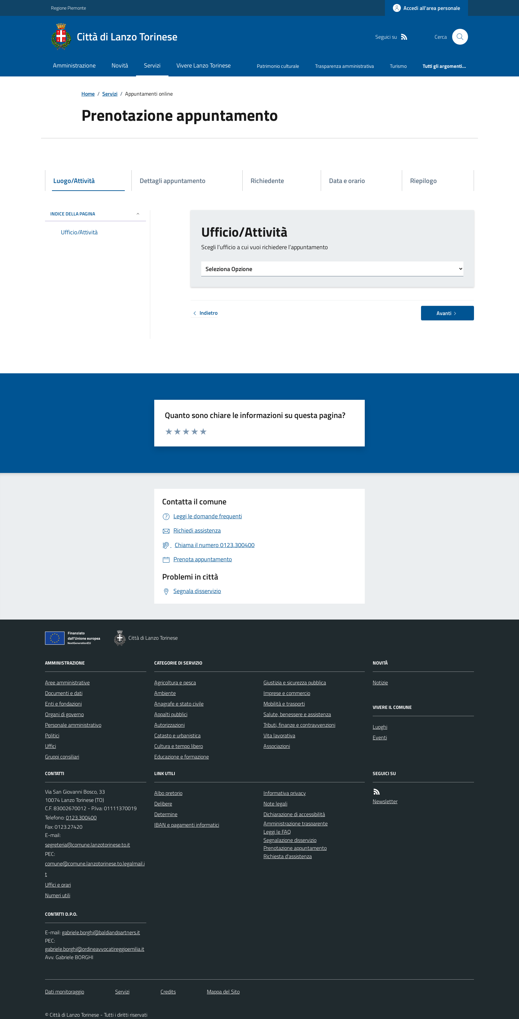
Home (88, 94)
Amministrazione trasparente (295, 823)
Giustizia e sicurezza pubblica (294, 682)
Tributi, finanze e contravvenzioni (299, 725)
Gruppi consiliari (62, 757)
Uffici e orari (58, 885)
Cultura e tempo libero (178, 746)
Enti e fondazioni (63, 704)
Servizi (152, 65)
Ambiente (165, 693)
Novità (120, 65)
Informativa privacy (284, 793)
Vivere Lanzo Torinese (203, 65)
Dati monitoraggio (64, 992)
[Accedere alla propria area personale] (426, 8)
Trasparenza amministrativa (344, 66)
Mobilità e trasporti (284, 704)
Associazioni (276, 746)
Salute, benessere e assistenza (297, 714)
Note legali (275, 804)
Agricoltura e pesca (175, 682)
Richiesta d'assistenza (287, 856)
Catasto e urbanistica (177, 735)
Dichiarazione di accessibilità (294, 814)
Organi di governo (64, 714)
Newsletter (385, 801)
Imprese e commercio (286, 693)
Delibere (163, 804)
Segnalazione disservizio (289, 840)
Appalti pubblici (170, 714)
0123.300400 (81, 817)
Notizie (380, 682)
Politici (52, 735)
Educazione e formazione (181, 757)
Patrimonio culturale (278, 66)
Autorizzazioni (169, 725)
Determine (165, 814)
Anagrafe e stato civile (179, 704)
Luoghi (380, 727)
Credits (168, 992)
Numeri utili (57, 895)
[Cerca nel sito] (457, 37)
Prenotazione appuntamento (295, 848)
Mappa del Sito (223, 992)
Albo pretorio (168, 793)
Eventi (380, 737)
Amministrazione (74, 65)
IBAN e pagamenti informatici (186, 825)
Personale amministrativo (73, 725)
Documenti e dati (63, 693)
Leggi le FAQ (277, 832)
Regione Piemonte (68, 7)
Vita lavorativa (279, 735)
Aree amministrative (67, 682)
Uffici (50, 746)
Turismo (398, 66)
